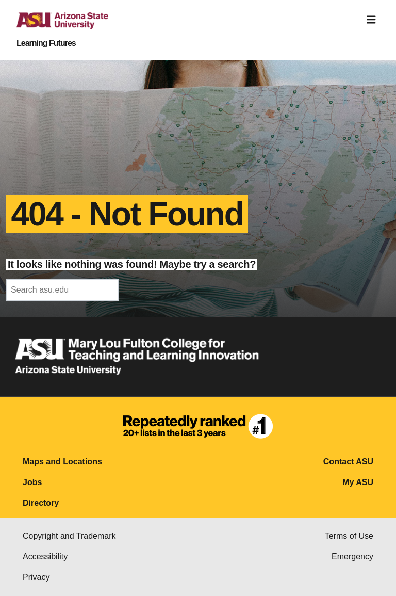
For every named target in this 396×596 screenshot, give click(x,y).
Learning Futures (46, 43)
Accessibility (45, 556)
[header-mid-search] (62, 290)
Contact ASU (348, 461)
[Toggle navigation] (371, 19)
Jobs (32, 482)
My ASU (357, 482)
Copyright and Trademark (69, 535)
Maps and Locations (62, 461)
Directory (41, 502)
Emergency (352, 556)
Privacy (36, 577)
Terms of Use (349, 535)
